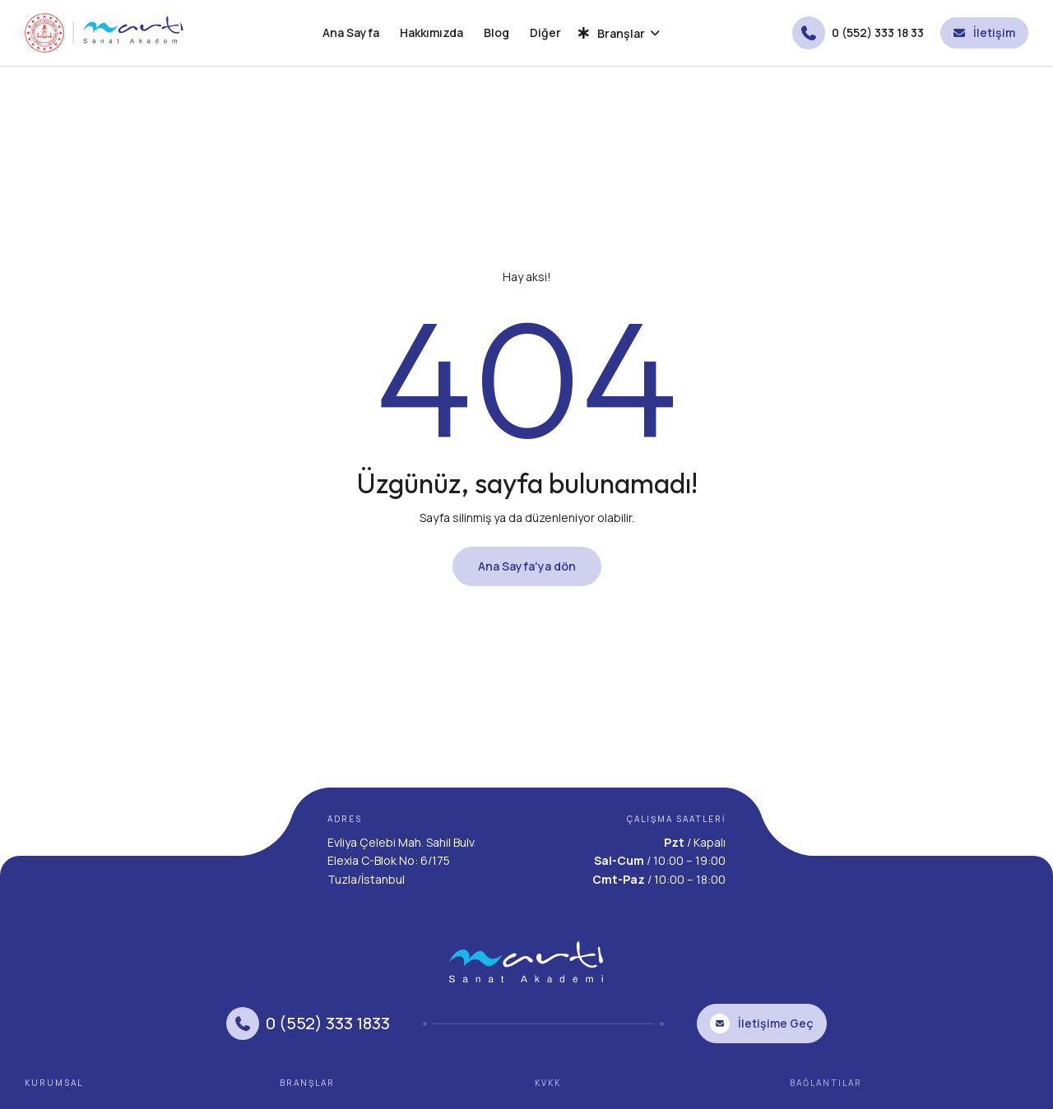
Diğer (545, 32)
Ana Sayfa (350, 32)
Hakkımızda (431, 32)
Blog (496, 32)
